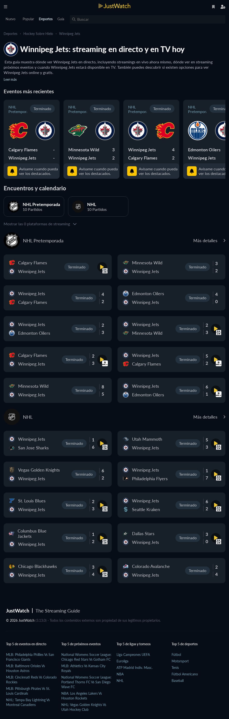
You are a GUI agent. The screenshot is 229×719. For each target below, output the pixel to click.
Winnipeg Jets (69, 34)
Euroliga (122, 661)
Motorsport (180, 661)
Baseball (178, 681)
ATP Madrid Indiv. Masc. (135, 668)
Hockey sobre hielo (38, 34)
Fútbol (176, 654)
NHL (120, 681)
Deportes (10, 34)
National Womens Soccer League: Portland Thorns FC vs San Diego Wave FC (86, 682)
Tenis (175, 668)
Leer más (10, 79)
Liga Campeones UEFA (133, 654)
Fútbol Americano (185, 674)
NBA (120, 674)
